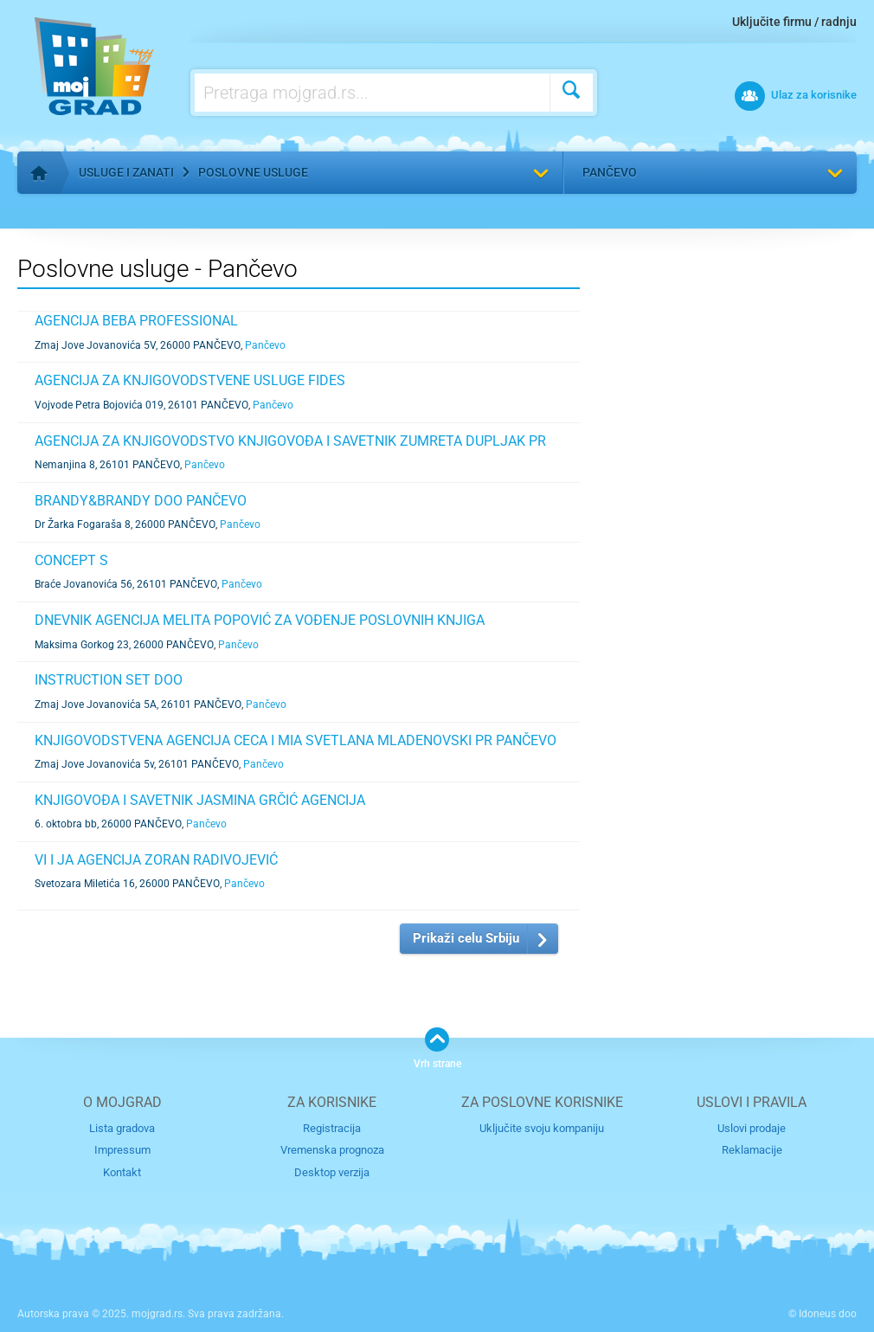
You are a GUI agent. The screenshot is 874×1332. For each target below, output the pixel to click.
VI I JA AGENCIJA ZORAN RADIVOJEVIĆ (156, 860)
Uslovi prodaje (751, 1128)
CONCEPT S (71, 560)
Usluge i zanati (126, 172)
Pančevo (609, 172)
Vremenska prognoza (332, 1149)
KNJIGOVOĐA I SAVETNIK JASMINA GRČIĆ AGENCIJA (200, 800)
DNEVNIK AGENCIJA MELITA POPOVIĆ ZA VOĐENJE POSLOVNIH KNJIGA (260, 620)
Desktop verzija (332, 1172)
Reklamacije (752, 1149)
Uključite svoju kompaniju (541, 1128)
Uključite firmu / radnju (794, 22)
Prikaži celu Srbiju (466, 938)
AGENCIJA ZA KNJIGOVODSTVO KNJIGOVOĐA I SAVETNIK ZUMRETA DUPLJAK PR (290, 441)
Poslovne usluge (253, 172)
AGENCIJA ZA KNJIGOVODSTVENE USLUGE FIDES (190, 380)
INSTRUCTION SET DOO (109, 680)
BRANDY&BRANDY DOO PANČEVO (141, 500)
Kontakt (122, 1172)
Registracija (332, 1128)
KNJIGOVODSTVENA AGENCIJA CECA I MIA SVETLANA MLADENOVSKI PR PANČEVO (295, 740)
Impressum (122, 1149)
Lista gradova (122, 1128)
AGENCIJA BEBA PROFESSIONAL (136, 320)
